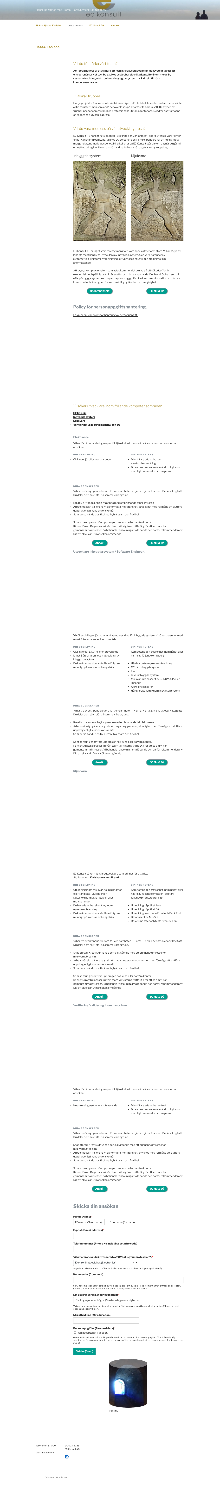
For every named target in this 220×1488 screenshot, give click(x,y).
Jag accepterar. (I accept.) (93, 1335)
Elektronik (79, 413)
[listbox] (106, 1266)
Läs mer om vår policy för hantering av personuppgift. (105, 315)
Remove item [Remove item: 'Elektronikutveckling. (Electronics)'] (133, 1265)
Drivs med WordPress (56, 1480)
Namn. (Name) (82, 1219)
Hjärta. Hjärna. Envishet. (49, 25)
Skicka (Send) (84, 1354)
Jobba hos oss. (75, 25)
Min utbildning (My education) (91, 1317)
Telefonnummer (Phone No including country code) (105, 1246)
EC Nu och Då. (96, 25)
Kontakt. (115, 25)
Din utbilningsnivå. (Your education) (96, 1297)
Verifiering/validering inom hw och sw (96, 425)
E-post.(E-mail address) (88, 1233)
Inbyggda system (87, 156)
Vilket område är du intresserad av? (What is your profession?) (113, 1260)
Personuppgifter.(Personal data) (94, 1331)
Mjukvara (138, 156)
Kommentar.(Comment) (88, 1277)
